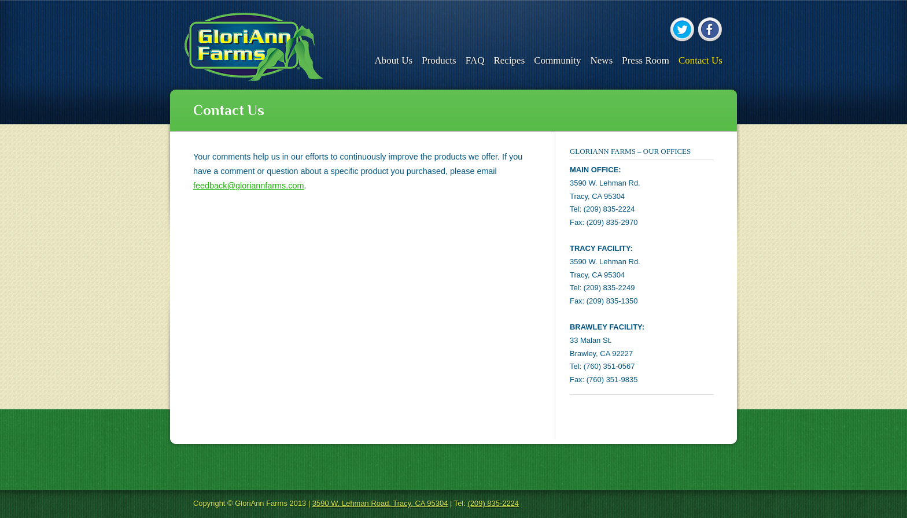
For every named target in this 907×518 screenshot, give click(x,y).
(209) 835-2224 (493, 503)
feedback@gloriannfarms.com (248, 185)
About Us (394, 60)
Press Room (645, 60)
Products (439, 60)
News (602, 60)
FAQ (475, 60)
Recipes (509, 60)
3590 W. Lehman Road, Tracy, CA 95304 (380, 503)
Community (557, 60)
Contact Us (700, 60)
